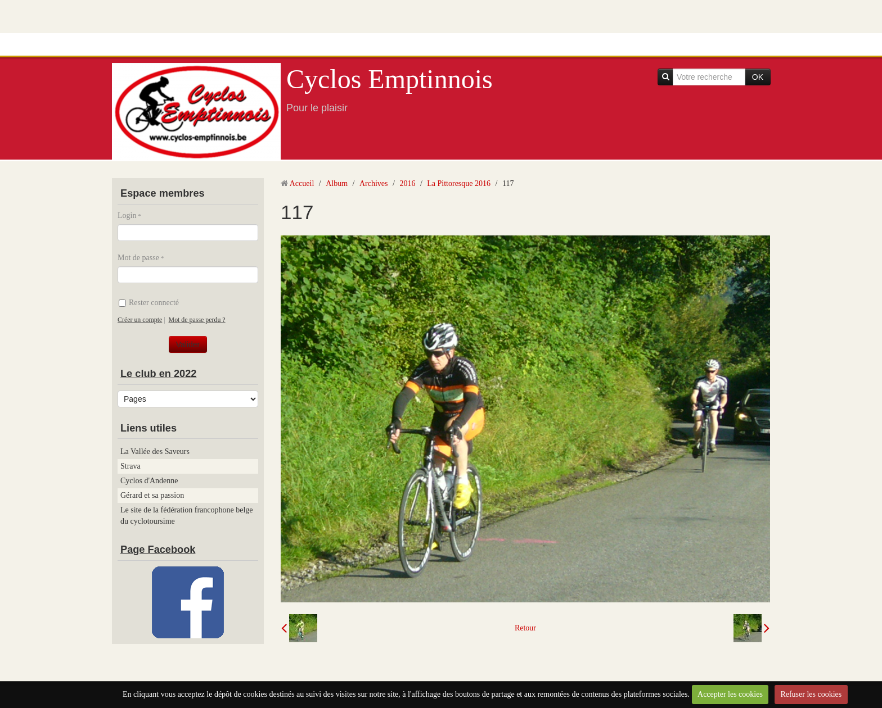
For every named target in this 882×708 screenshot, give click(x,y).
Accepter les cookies (730, 694)
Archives (373, 183)
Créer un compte (140, 320)
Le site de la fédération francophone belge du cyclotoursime (186, 515)
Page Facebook (157, 549)
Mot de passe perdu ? (197, 320)
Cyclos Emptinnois (389, 79)
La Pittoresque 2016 (458, 183)
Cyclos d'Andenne (149, 480)
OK (757, 76)
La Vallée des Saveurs (155, 451)
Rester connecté (149, 302)
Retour (525, 628)
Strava (130, 466)
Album (337, 183)
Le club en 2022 (158, 373)
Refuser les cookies (811, 694)
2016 (407, 183)
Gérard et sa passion (152, 495)
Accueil (302, 183)
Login (127, 215)
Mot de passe (138, 257)
